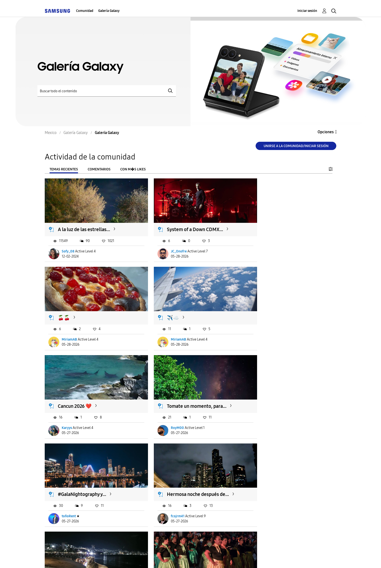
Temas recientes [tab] (64, 169)
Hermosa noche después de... (188, 393)
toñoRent (69, 415)
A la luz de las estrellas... (84, 225)
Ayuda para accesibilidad (74, 558)
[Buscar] (106, 91)
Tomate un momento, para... (286, 309)
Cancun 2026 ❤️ (174, 309)
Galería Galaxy (109, 11)
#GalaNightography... (279, 393)
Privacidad (172, 558)
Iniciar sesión (307, 11)
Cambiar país (235, 558)
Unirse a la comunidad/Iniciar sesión (296, 146)
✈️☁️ (64, 309)
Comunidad (84, 11)
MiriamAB (268, 247)
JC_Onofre (169, 247)
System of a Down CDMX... (185, 225)
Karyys (166, 331)
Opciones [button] (326, 132)
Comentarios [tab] (99, 169)
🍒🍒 (262, 225)
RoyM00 (266, 331)
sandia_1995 (269, 415)
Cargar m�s (61, 528)
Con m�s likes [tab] (133, 169)
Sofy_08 (68, 247)
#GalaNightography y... (82, 393)
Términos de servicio (130, 558)
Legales (202, 558)
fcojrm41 (168, 415)
